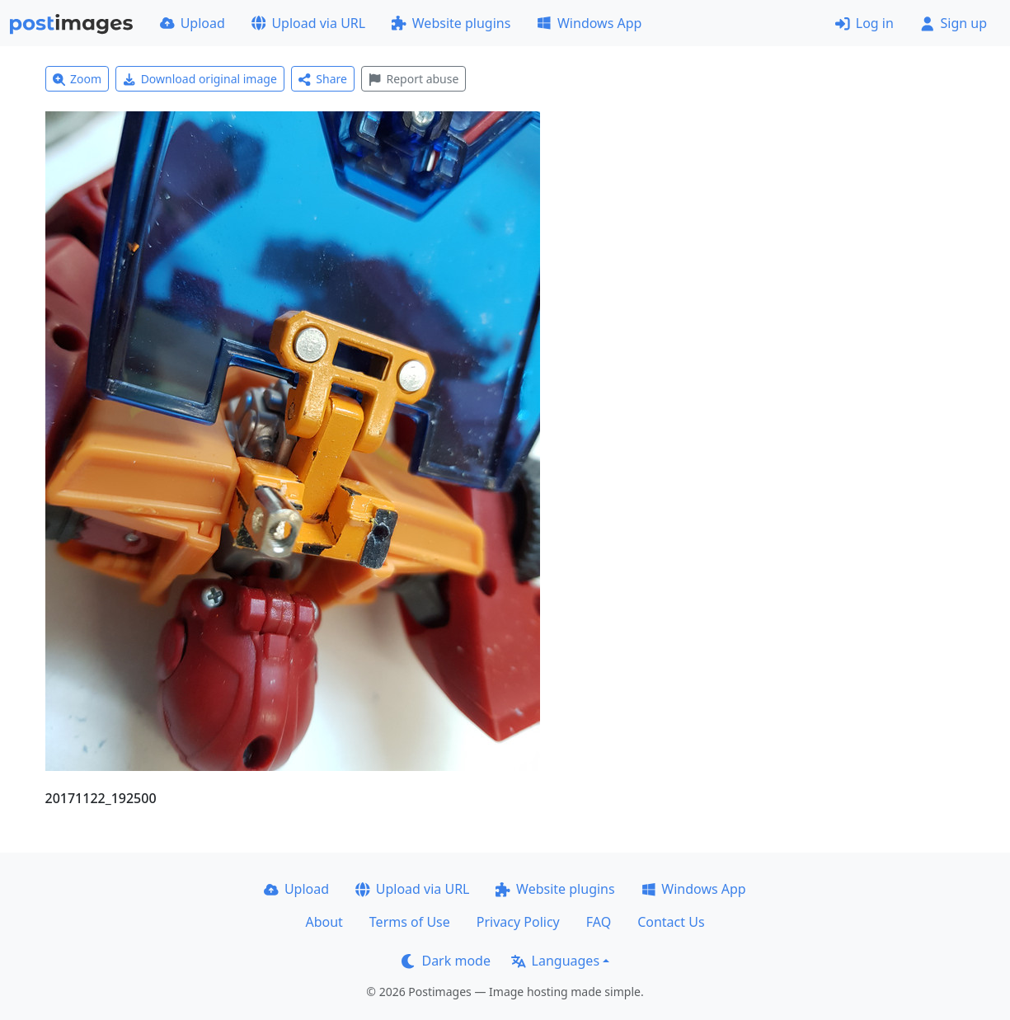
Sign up (953, 23)
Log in (864, 23)
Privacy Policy (518, 922)
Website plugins (451, 23)
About (323, 922)
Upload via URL (308, 23)
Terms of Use (409, 922)
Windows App (589, 23)
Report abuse (413, 79)
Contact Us (670, 922)
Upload (192, 23)
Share (322, 79)
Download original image (200, 79)
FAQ (598, 922)
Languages (555, 961)
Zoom (77, 79)
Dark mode (446, 961)
